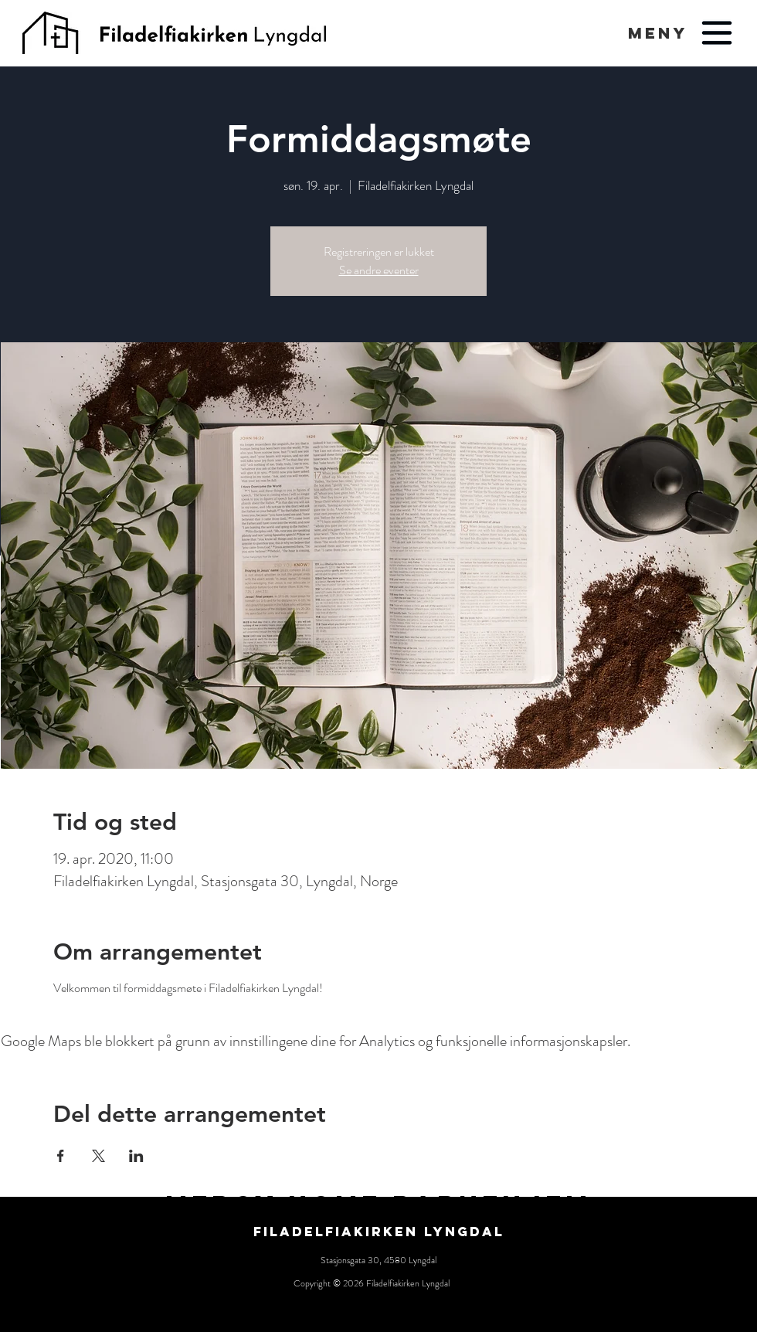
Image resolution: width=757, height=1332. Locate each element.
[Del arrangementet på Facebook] (60, 1156)
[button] (657, 32)
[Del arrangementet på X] (98, 1156)
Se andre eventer (379, 270)
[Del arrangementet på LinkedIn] (136, 1156)
